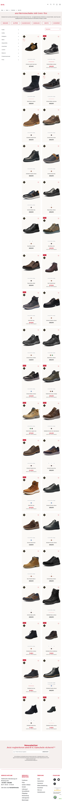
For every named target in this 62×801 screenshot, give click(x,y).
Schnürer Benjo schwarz (51, 578)
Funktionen (25, 780)
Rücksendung (25, 795)
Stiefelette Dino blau (31, 688)
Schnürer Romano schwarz (51, 505)
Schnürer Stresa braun (31, 542)
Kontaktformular (14, 787)
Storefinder (40, 787)
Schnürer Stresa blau (51, 173)
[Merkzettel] (53, 4)
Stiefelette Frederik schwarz (31, 173)
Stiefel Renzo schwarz (31, 101)
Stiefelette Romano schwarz (51, 542)
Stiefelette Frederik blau (31, 725)
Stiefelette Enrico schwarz (31, 651)
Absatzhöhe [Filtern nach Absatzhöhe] (10, 43)
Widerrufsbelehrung (42, 785)
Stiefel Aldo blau (31, 320)
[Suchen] (50, 4)
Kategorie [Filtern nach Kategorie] (10, 36)
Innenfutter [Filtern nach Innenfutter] (10, 46)
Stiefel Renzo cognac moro (31, 431)
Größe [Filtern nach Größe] (10, 33)
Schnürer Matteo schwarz (51, 64)
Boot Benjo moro (51, 246)
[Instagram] (54, 784)
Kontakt (24, 787)
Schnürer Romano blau (51, 468)
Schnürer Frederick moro (31, 468)
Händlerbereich (41, 792)
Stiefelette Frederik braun (31, 137)
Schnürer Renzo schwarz (31, 357)
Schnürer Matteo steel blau (51, 101)
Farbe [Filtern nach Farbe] (10, 29)
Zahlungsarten (25, 798)
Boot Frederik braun (51, 283)
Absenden (45, 751)
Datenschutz (40, 781)
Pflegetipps (25, 793)
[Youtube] (58, 779)
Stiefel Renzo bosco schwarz (51, 393)
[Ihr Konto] (56, 4)
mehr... (61, 794)
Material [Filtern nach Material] (10, 53)
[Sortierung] (53, 29)
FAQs (23, 782)
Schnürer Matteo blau (31, 209)
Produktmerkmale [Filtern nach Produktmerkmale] (10, 56)
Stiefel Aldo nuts (31, 505)
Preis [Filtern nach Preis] (10, 59)
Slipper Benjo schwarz (51, 209)
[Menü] (47, 4)
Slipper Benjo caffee (31, 283)
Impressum (40, 783)
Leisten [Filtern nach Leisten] (10, 49)
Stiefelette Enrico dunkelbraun (51, 651)
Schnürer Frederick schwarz (51, 320)
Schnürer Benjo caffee (31, 614)
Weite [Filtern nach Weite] (10, 39)
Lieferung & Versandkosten (25, 790)
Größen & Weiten (26, 784)
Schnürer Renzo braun (51, 137)
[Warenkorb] (59, 4)
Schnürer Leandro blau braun (31, 64)
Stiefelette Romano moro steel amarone (51, 431)
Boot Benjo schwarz (31, 246)
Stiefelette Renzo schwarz (51, 614)
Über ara (39, 790)
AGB (38, 779)
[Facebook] (54, 779)
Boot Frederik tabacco (31, 578)
